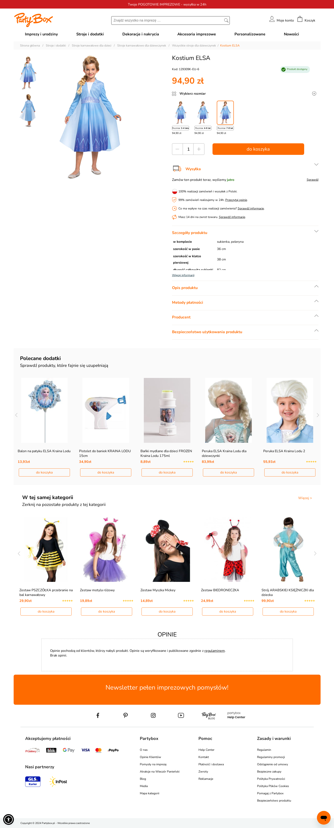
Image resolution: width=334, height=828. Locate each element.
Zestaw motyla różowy (97, 590)
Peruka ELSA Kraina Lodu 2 (284, 451)
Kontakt (203, 757)
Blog (143, 779)
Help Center (206, 750)
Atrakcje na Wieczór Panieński (159, 772)
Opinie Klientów (150, 757)
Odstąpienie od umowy (272, 764)
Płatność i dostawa (211, 764)
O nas (144, 750)
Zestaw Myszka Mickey (157, 590)
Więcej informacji (183, 275)
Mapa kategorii (149, 793)
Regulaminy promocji (271, 757)
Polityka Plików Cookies (273, 786)
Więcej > (305, 498)
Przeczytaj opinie (236, 200)
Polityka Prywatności (271, 779)
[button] (8, 819)
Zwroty (203, 772)
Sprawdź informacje (251, 208)
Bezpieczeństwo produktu (274, 801)
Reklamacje (205, 779)
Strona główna (30, 46)
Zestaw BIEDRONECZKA (220, 590)
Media (144, 786)
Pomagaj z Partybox (270, 793)
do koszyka (258, 149)
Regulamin (264, 750)
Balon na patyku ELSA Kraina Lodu (44, 451)
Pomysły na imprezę (153, 764)
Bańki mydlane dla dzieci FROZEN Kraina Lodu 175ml (166, 453)
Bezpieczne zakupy (269, 772)
